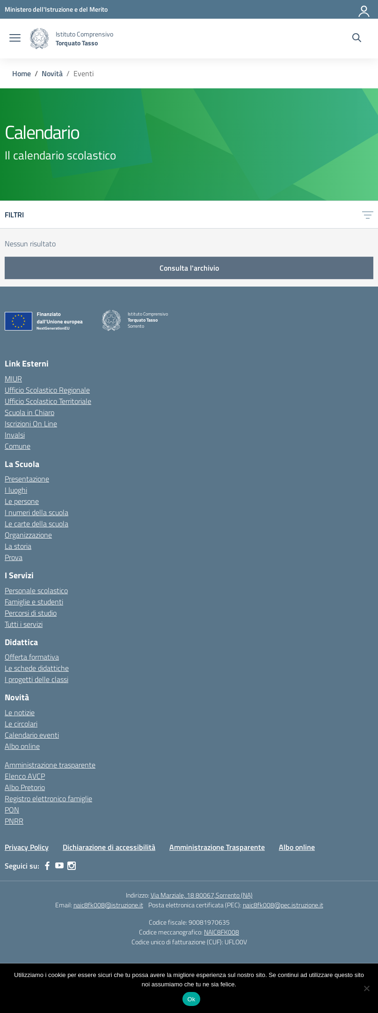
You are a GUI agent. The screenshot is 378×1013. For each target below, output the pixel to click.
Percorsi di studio (31, 612)
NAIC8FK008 (221, 932)
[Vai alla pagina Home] (21, 73)
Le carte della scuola (36, 523)
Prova (13, 557)
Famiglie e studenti (34, 601)
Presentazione (27, 478)
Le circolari (21, 723)
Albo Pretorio (25, 787)
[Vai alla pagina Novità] (52, 73)
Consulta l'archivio (189, 267)
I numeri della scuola (36, 512)
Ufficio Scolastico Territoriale (48, 401)
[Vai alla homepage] (39, 38)
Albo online (22, 746)
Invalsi (15, 434)
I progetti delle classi (36, 679)
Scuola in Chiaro (29, 412)
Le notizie (20, 712)
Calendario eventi (32, 734)
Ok (191, 999)
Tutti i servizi (24, 624)
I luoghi (16, 490)
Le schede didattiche (37, 668)
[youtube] (59, 866)
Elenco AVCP (25, 776)
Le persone (22, 501)
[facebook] (47, 866)
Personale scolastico (36, 590)
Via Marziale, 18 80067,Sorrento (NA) (202, 895)
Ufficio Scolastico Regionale (47, 389)
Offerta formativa (32, 656)
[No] (366, 988)
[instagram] (71, 866)
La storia (18, 546)
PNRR (14, 820)
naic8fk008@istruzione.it (108, 905)
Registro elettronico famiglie (48, 798)
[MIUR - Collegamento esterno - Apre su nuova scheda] (56, 9)
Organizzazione (28, 534)
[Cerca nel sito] (356, 39)
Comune (17, 446)
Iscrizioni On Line (31, 423)
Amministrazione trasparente (50, 764)
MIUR (13, 378)
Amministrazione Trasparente (217, 847)
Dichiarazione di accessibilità (109, 847)
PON (12, 809)
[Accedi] (364, 9)
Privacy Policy (27, 847)
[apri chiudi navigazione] (15, 38)
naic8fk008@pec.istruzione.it (283, 905)
